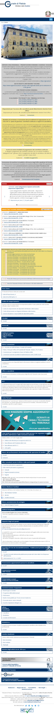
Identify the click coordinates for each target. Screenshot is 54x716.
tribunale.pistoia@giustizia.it (35, 700)
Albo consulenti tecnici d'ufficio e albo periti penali (18, 462)
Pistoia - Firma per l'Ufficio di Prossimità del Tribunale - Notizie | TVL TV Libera (22, 350)
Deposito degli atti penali (10, 521)
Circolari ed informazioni (9, 617)
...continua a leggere (28, 143)
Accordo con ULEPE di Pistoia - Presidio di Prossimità (17, 347)
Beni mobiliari (6, 642)
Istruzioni (5, 458)
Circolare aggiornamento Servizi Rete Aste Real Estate (21, 254)
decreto (6, 495)
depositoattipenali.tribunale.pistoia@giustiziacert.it (17, 529)
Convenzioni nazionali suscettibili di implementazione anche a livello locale (21, 354)
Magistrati (5, 359)
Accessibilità (32, 687)
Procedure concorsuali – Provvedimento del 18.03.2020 (21, 269)
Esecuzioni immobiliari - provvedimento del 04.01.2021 (21, 260)
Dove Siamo (6, 288)
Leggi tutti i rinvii (46, 209)
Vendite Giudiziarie (8, 634)
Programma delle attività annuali (11, 593)
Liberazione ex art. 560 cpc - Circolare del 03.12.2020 (20, 261)
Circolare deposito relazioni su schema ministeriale (20, 255)
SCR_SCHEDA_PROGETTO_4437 (28, 100)
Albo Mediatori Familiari (10, 493)
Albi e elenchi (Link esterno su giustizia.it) (13, 467)
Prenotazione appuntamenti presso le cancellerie (18, 563)
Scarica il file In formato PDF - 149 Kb (13, 226)
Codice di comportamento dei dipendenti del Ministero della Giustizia (20, 309)
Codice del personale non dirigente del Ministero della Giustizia (18, 311)
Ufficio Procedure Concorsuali (6, 608)
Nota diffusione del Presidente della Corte (14, 443)
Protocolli (5, 325)
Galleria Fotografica (8, 509)
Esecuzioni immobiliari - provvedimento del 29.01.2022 (21, 258)
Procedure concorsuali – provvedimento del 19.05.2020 (21, 264)
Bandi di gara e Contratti (9, 590)
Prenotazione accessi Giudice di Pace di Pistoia (10, 579)
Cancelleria (5, 613)
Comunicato (30, 115)
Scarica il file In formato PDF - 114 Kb (13, 235)
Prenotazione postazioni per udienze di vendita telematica (13, 679)
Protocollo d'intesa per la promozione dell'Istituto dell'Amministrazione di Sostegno (28, 278)
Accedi (4, 321)
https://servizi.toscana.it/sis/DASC (33, 93)
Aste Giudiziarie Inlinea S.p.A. (32, 702)
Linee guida (7, 448)
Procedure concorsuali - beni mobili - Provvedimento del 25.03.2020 (24, 266)
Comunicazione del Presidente (31, 179)
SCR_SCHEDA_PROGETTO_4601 (28, 103)
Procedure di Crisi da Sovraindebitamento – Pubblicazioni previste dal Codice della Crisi (27, 548)
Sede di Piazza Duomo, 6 (9, 294)
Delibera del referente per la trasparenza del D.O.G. (17, 440)
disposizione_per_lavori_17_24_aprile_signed (22, 200)
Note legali (42, 687)
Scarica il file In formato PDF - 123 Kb (13, 243)
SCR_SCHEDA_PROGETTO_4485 (28, 102)
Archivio (49, 184)
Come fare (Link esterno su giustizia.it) (12, 465)
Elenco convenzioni (8, 344)
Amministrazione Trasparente (12, 588)
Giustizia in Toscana (9, 670)
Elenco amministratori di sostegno (13, 502)
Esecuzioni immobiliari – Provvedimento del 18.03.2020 (21, 271)
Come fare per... (7, 398)
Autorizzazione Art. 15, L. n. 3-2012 (12, 558)
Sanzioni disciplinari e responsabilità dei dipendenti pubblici (18, 313)
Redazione (11, 687)
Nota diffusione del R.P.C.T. (10, 445)
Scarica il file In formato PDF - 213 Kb (13, 222)
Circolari (4, 318)
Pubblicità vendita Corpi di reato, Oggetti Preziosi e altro (8, 335)
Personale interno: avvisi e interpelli (11, 600)
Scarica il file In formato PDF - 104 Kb (13, 230)
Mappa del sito (21, 687)
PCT (3, 381)
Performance (6, 595)
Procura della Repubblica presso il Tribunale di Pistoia (12, 665)
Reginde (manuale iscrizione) (11, 472)
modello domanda (8, 497)
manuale (6, 470)
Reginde (6, 475)
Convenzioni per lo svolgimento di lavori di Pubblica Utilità (17, 352)
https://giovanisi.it (46, 81)
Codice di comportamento (10, 301)
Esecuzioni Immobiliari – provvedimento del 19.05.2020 (21, 263)
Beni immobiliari (6, 640)
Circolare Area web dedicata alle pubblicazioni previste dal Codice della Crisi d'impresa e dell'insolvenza (28, 251)
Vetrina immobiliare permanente (9, 659)
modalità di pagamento (31, 158)
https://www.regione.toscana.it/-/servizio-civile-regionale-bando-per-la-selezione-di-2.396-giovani (27, 86)
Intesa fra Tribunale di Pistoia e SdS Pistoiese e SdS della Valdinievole (25, 283)
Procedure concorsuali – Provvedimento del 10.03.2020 (21, 272)
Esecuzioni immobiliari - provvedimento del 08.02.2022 (21, 257)
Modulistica (5, 615)
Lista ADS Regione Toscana (10, 505)
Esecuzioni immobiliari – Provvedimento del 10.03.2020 (21, 274)
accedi (4, 393)
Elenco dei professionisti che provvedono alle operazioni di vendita (23, 452)
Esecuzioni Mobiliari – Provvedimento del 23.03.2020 (20, 268)
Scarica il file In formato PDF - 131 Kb (13, 218)
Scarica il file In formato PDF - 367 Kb (13, 239)
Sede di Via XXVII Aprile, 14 (9, 297)
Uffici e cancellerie (8, 371)
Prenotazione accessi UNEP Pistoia (9, 570)
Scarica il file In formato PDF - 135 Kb (13, 214)
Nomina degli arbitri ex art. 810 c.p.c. (14, 649)
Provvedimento (28, 145)
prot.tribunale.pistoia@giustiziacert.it (38, 696)
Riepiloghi (5, 645)
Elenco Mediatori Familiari (10, 487)
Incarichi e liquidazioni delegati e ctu (11, 603)
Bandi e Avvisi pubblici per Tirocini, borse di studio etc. (16, 598)
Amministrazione (27, 689)
